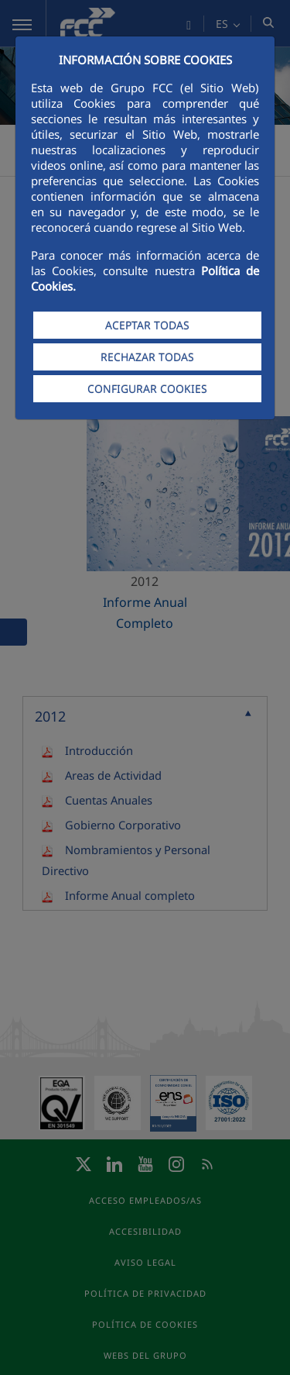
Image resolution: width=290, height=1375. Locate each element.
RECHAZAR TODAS (147, 357)
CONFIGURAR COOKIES (147, 388)
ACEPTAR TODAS (147, 325)
